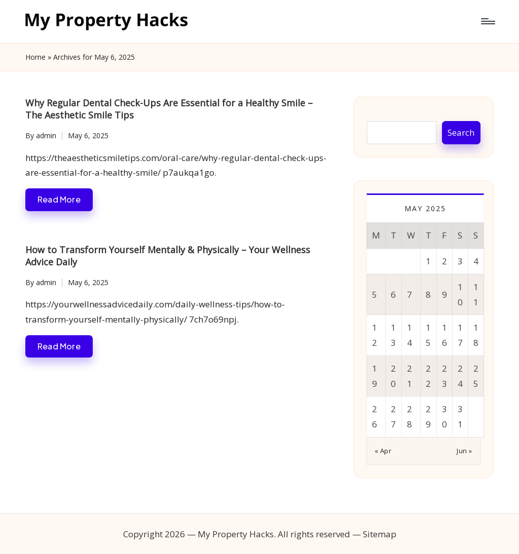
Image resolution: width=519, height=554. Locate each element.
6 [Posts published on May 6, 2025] (393, 294)
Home (35, 57)
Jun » (464, 450)
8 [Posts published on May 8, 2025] (428, 294)
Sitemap (379, 534)
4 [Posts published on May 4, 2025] (475, 261)
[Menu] (487, 21)
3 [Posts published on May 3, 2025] (460, 261)
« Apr (383, 450)
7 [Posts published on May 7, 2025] (409, 294)
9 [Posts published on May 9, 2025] (444, 294)
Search (461, 132)
